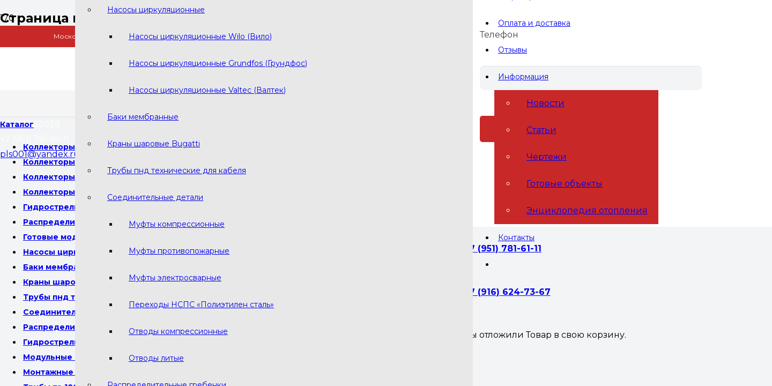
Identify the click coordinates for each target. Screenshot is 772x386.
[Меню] (17, 124)
